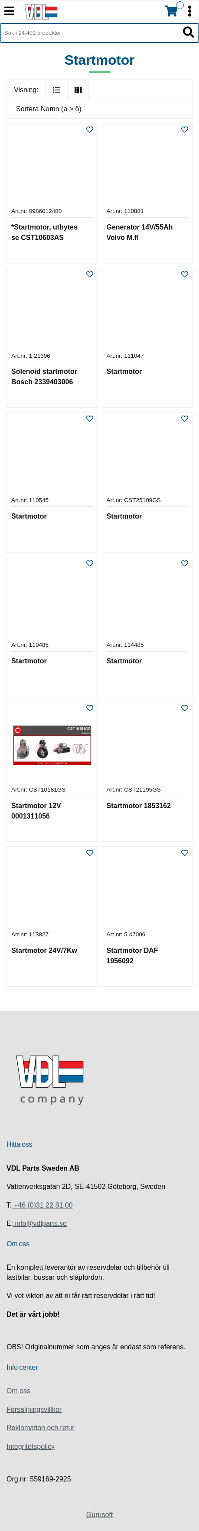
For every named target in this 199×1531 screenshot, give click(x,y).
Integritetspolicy (31, 1446)
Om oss (18, 1391)
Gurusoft (99, 1514)
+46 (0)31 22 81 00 (42, 1205)
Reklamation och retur (41, 1427)
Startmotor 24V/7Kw (44, 950)
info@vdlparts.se (40, 1223)
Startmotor (124, 371)
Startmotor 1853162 (139, 805)
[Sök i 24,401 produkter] (89, 33)
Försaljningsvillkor (34, 1409)
